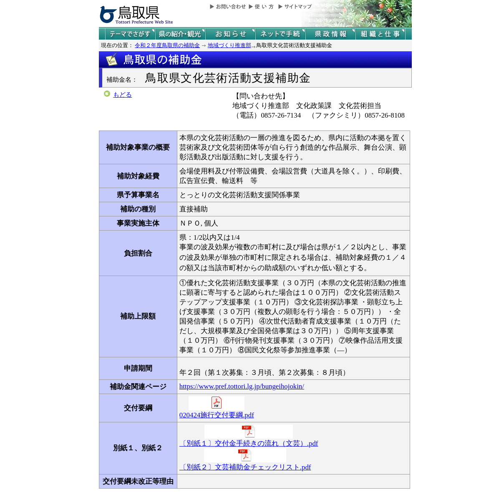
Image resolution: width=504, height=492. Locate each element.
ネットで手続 (280, 34)
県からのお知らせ (230, 34)
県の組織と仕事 (380, 34)
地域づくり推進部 (229, 45)
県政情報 (330, 34)
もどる (122, 94)
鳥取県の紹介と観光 (180, 34)
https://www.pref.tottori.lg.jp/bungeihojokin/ (241, 386)
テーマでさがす (130, 34)
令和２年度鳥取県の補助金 (167, 45)
